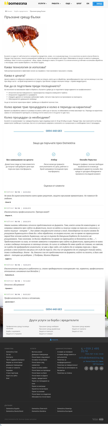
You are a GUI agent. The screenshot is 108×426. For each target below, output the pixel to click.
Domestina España (12, 408)
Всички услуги (37, 352)
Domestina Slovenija (64, 408)
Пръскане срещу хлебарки (49, 326)
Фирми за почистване (14, 362)
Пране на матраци (38, 386)
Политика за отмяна (64, 373)
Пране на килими (38, 391)
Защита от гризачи (79, 329)
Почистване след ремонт (41, 357)
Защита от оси (77, 331)
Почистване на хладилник (41, 394)
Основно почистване (39, 360)
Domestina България (64, 411)
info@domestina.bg (91, 357)
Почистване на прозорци (41, 370)
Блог (7, 378)
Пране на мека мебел (39, 368)
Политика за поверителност (67, 365)
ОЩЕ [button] (69, 4)
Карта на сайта (11, 376)
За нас (8, 354)
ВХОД (98, 4)
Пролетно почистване (40, 389)
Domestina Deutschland (14, 411)
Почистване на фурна (40, 376)
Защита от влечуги (46, 331)
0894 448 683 (54, 131)
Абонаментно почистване (41, 397)
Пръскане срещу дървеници (49, 329)
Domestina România (39, 411)
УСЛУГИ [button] (42, 4)
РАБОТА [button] (56, 4)
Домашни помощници (14, 365)
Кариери (9, 370)
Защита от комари (46, 334)
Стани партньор (12, 373)
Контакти (9, 357)
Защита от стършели (14, 334)
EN (88, 4)
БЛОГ (79, 4)
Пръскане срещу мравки (81, 326)
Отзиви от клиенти (13, 368)
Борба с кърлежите (13, 331)
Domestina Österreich (39, 408)
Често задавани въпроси (15, 360)
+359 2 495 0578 (90, 350)
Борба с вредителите (39, 378)
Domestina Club (11, 352)
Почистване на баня (39, 373)
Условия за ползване (65, 352)
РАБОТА (54, 340)
